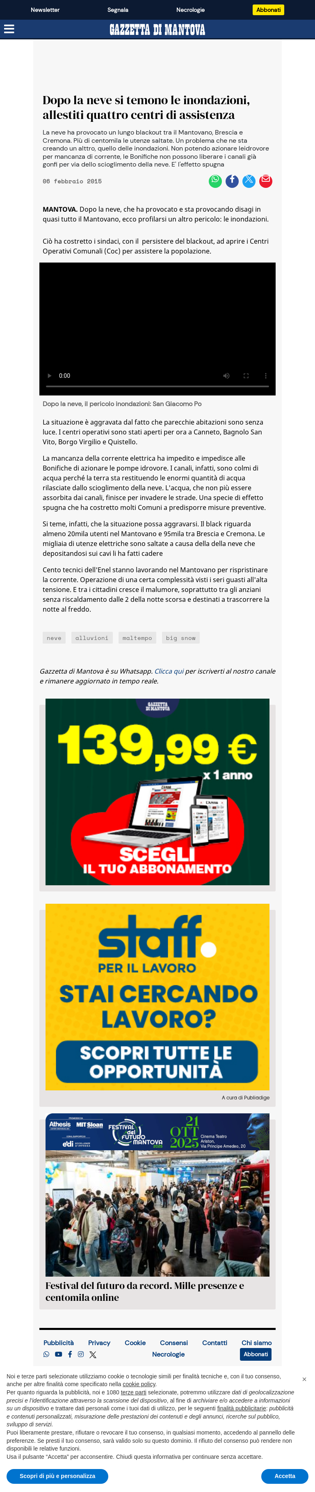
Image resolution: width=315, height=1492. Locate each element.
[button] (304, 1379)
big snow (181, 637)
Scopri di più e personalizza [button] (57, 1476)
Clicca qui (168, 671)
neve (54, 637)
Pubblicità (58, 1343)
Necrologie (190, 10)
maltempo (137, 637)
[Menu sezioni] (9, 29)
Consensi (174, 1343)
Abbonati (268, 10)
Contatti (214, 1343)
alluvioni (92, 637)
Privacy (99, 1343)
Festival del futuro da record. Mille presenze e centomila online (145, 1291)
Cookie (135, 1343)
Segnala (117, 10)
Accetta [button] (284, 1476)
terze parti (133, 1392)
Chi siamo (257, 1343)
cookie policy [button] (139, 1384)
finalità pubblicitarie (241, 1408)
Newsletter (45, 10)
